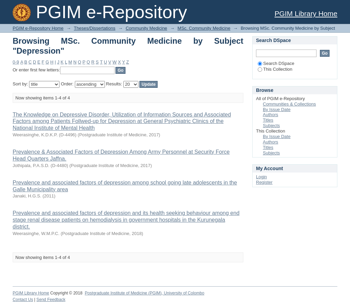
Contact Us (23, 299)
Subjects (271, 125)
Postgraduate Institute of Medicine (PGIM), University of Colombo (144, 293)
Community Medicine (146, 28)
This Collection (275, 69)
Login (261, 176)
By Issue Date (277, 109)
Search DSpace (276, 63)
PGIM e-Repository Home (38, 28)
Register (264, 182)
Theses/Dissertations (94, 28)
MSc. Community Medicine (203, 28)
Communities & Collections (289, 104)
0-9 (16, 62)
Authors (270, 114)
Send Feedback (51, 299)
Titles (268, 120)
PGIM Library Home (305, 13)
